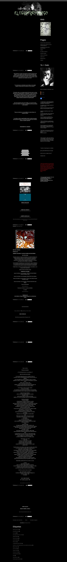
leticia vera (14, 541)
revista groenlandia (16, 553)
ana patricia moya (16, 531)
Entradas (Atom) (27, 522)
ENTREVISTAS (42, 58)
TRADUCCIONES (43, 53)
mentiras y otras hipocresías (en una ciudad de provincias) (22, 545)
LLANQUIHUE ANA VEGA (17, 543)
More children (28, 310)
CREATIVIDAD (15, 536)
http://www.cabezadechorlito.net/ (25, 210)
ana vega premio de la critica (17, 534)
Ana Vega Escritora (42, 97)
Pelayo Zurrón (15, 550)
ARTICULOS (42, 56)
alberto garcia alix (19, 226)
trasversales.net (15, 557)
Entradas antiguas (33, 520)
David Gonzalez (15, 538)
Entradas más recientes (17, 520)
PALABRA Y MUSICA (43, 51)
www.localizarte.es (25, 286)
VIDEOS (41, 60)
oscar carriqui (15, 548)
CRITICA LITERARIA (43, 55)
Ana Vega (42, 92)
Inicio (26, 520)
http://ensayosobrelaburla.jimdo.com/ (25, 511)
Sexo (14, 555)
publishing (24, 310)
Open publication (17, 310)
